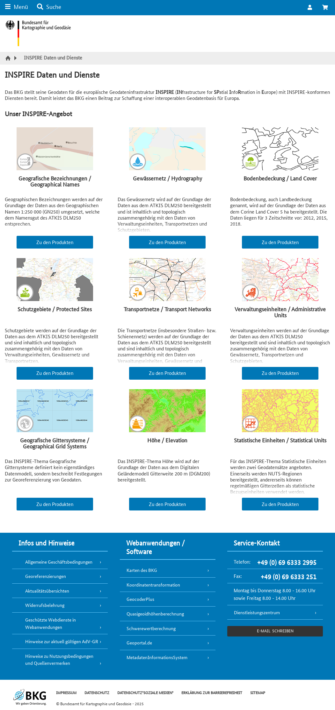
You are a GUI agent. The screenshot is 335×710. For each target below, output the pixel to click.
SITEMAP (257, 692)
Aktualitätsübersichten (47, 590)
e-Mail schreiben (275, 631)
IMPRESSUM (66, 692)
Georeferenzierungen (45, 576)
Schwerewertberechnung (151, 628)
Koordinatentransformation (153, 584)
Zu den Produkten (54, 242)
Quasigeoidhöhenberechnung (155, 613)
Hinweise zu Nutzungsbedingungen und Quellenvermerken (59, 659)
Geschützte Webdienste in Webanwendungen (50, 623)
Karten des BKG (142, 570)
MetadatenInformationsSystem (157, 657)
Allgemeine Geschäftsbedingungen (58, 562)
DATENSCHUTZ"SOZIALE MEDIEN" (145, 692)
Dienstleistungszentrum (257, 612)
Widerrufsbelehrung (44, 605)
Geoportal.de (139, 642)
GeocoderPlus (140, 599)
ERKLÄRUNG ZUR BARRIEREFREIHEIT (211, 692)
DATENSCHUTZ (96, 692)
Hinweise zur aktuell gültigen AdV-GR (61, 641)
